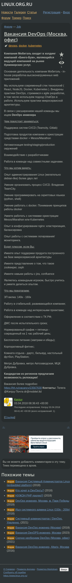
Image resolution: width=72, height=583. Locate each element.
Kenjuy (18, 399)
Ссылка (9, 417)
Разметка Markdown (47, 569)
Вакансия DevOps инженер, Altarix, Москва (42, 547)
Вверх (64, 569)
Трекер (16, 18)
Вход (66, 12)
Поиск (27, 18)
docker (23, 45)
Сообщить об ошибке (14, 572)
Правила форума (26, 569)
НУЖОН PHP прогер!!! (29, 495)
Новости (7, 12)
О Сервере (9, 569)
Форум (5, 18)
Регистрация (52, 12)
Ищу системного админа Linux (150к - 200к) (42, 509)
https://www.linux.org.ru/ (15, 575)
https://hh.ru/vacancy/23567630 (23, 387)
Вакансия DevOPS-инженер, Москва (38, 532)
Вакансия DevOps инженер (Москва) (38, 527)
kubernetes (35, 45)
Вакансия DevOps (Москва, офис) (35, 37)
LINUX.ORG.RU (16, 4)
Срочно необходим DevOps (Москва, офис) (42, 538)
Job (19, 26)
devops (13, 45)
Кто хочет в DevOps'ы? (29, 490)
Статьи (32, 12)
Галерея (20, 12)
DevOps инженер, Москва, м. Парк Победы (42, 500)
